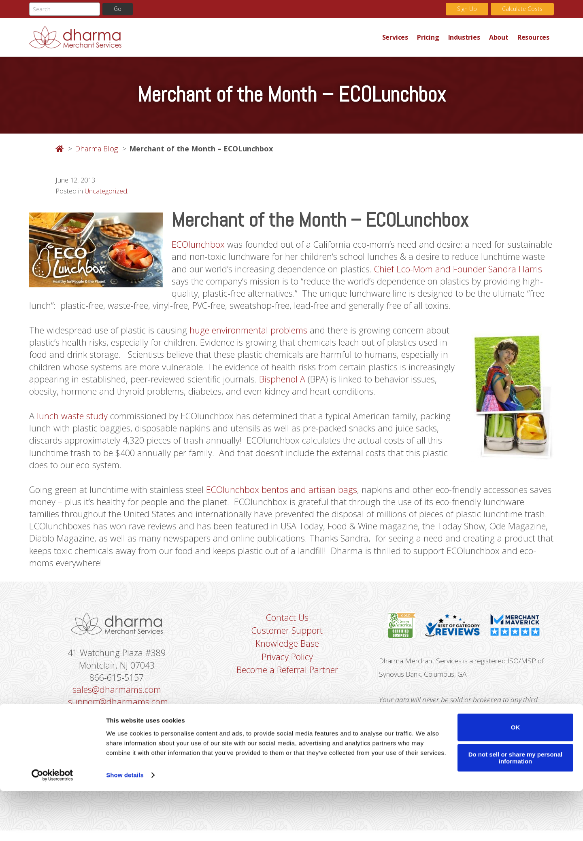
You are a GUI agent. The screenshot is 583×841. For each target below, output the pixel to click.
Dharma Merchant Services (203, 37)
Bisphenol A (283, 382)
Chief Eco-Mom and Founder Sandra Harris (458, 270)
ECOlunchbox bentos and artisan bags (283, 494)
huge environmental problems (248, 332)
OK (515, 777)
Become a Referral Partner (287, 678)
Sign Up (467, 9)
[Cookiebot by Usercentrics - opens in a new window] (52, 825)
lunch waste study (72, 420)
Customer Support (287, 638)
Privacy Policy (287, 664)
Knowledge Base (287, 651)
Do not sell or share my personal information (515, 808)
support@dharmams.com (118, 710)
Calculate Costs (522, 9)
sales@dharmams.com (116, 697)
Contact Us (287, 624)
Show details (125, 825)
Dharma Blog (96, 148)
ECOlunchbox (199, 245)
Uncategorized (106, 191)
